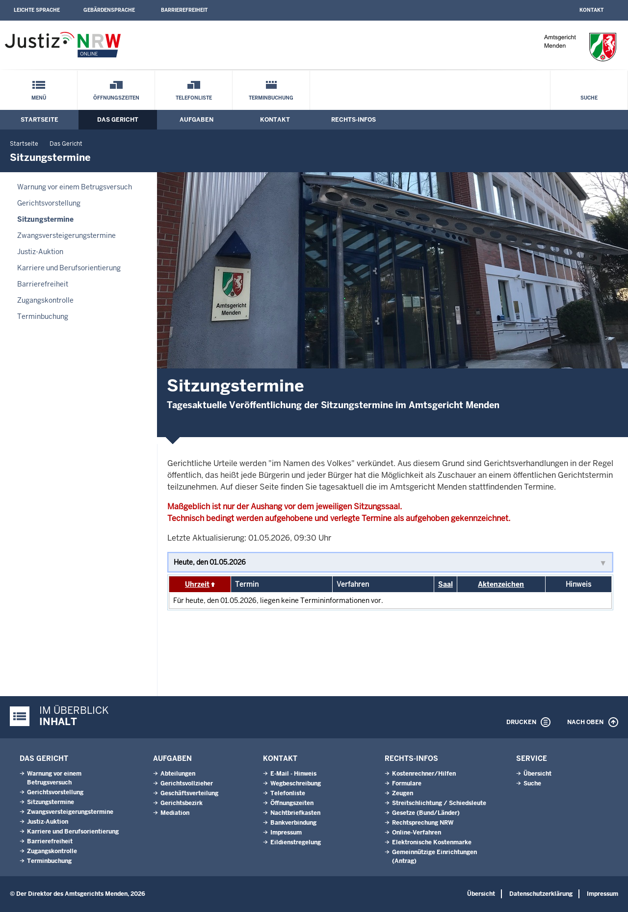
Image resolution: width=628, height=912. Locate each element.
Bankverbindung (293, 823)
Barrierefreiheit (184, 10)
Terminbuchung (271, 98)
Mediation (174, 813)
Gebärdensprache (109, 10)
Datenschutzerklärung (541, 894)
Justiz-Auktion (40, 251)
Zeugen (402, 793)
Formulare (406, 783)
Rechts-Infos (353, 120)
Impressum (286, 832)
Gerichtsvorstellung (48, 203)
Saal (445, 584)
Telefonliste (194, 98)
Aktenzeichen (501, 584)
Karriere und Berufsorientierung (69, 267)
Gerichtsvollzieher (186, 783)
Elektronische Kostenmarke (431, 842)
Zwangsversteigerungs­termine (66, 235)
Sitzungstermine (45, 219)
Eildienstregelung (295, 842)
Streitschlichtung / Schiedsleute (439, 803)
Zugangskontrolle (45, 300)
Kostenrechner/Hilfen (424, 774)
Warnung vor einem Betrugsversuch (74, 186)
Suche (589, 98)
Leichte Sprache (37, 10)
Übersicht (537, 774)
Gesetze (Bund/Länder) (426, 813)
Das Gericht (117, 120)
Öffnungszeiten (116, 98)
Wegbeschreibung (295, 783)
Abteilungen (177, 774)
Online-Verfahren (416, 832)
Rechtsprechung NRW (422, 823)
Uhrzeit (197, 584)
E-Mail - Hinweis (293, 774)
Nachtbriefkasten (295, 813)
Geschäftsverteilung (189, 793)
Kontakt (591, 10)
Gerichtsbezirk (181, 803)
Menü (38, 98)
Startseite (39, 120)
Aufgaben (196, 120)
